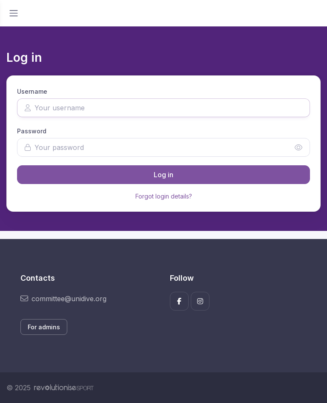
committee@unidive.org (63, 298)
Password (31, 131)
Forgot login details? (163, 196)
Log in (163, 174)
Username (32, 91)
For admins (44, 327)
